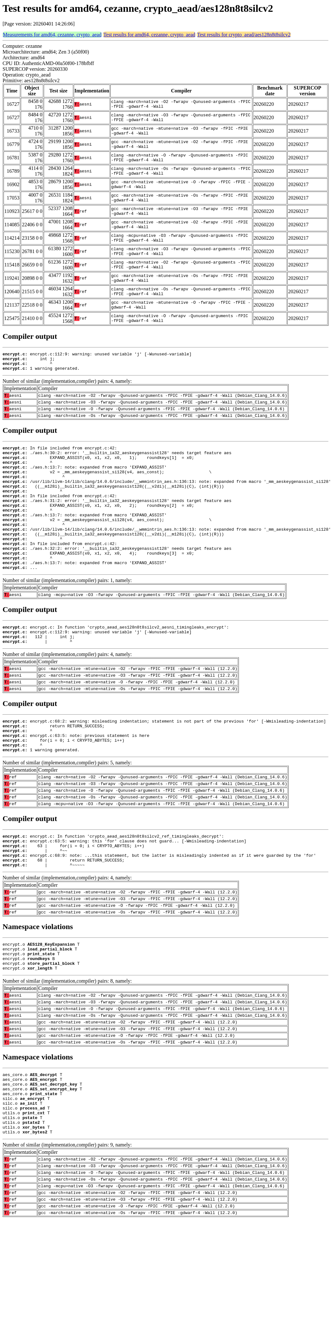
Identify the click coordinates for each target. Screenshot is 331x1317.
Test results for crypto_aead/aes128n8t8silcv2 (244, 34)
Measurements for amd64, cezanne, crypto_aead (52, 34)
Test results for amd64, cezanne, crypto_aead (149, 34)
